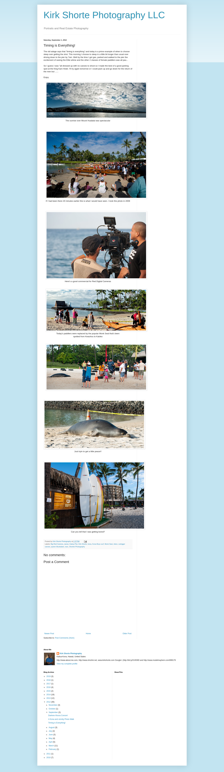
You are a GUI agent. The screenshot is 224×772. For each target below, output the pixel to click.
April (51, 742)
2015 (49, 691)
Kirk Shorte (83, 544)
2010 (49, 757)
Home (88, 633)
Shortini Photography (77, 547)
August (52, 727)
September (53, 712)
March (51, 746)
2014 (49, 695)
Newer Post (49, 633)
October (52, 709)
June (51, 735)
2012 (49, 702)
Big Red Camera (57, 544)
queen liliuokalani (57, 547)
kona (89, 544)
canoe (66, 544)
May (51, 738)
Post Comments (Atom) (64, 638)
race (66, 547)
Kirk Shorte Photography (71, 653)
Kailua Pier (74, 544)
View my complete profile (67, 664)
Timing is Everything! (56, 723)
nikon (116, 544)
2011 (49, 754)
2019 (49, 676)
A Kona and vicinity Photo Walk (61, 719)
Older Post (127, 633)
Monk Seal (109, 544)
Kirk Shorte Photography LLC (104, 15)
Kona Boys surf (98, 544)
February (53, 749)
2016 (49, 687)
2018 (49, 680)
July (51, 731)
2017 (49, 684)
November (53, 705)
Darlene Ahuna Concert (58, 715)
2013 (49, 698)
